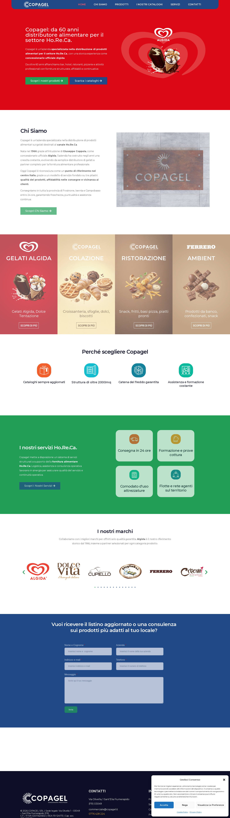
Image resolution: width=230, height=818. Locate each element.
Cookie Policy (182, 812)
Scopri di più (28, 325)
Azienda (121, 645)
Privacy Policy (196, 812)
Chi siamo (100, 4)
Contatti (194, 4)
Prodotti (121, 4)
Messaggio (71, 674)
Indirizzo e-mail (73, 660)
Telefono (121, 660)
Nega (185, 805)
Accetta (164, 805)
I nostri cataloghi (149, 4)
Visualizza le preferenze (211, 805)
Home (82, 4)
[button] (224, 779)
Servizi (175, 4)
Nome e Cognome (75, 645)
